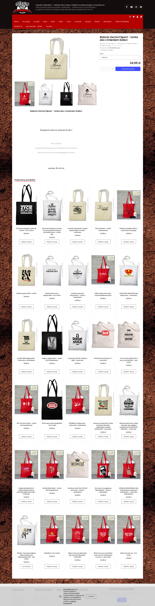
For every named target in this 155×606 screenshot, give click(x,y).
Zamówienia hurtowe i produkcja (86, 586)
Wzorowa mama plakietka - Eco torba (52, 415)
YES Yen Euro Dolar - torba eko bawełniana (26, 415)
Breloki (97, 17)
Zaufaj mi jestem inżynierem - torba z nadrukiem (77, 286)
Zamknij (91, 596)
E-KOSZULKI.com (114, 38)
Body (53, 17)
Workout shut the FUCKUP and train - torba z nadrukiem (77, 480)
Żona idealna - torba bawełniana (103, 220)
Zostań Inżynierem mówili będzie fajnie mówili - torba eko (77, 221)
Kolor (102, 44)
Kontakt (37, 585)
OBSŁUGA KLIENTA (42, 580)
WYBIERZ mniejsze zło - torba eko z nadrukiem (77, 415)
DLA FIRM (82, 580)
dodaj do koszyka (127, 59)
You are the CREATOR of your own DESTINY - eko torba (128, 351)
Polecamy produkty (25, 170)
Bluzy (45, 17)
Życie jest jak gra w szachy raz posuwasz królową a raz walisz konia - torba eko (52, 221)
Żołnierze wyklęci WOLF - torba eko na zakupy (129, 220)
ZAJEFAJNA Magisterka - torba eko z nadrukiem (26, 350)
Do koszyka (26, 557)
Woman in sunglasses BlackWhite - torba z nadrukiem (103, 480)
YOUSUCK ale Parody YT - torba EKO (103, 350)
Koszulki (36, 17)
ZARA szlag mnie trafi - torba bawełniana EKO (103, 285)
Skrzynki (88, 17)
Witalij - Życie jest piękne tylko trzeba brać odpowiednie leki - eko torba (26, 546)
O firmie (15, 585)
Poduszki (78, 17)
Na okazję (26, 17)
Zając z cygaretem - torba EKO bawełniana (52, 350)
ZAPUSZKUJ (107, 17)
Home (16, 17)
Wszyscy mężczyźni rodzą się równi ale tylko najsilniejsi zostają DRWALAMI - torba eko (103, 416)
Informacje (17, 580)
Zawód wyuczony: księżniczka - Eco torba (51, 285)
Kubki (61, 17)
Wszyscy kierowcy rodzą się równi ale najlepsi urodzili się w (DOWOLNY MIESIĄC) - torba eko (129, 416)
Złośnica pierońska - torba (26, 284)
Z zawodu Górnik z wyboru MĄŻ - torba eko (77, 350)
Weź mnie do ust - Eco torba (129, 544)
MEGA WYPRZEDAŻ (65, 580)
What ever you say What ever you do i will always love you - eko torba (103, 545)
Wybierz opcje (26, 232)
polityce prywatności (69, 602)
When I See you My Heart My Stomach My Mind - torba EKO (77, 545)
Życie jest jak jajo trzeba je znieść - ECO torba (26, 220)
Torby (69, 17)
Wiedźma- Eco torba (51, 544)
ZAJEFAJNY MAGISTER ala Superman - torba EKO (129, 285)
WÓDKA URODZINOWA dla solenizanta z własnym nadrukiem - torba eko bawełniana (128, 481)
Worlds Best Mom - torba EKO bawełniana (52, 480)
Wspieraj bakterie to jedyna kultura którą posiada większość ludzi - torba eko (26, 480)
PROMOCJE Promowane (64, 585)
